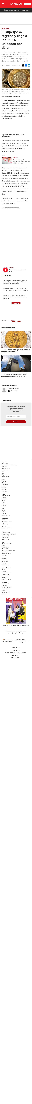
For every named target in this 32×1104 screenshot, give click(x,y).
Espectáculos (6, 495)
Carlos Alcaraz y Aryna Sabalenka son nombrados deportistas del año (15, 289)
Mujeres (4, 475)
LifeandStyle (6, 476)
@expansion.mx (16, 633)
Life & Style (5, 518)
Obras (3, 471)
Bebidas (4, 585)
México (4, 482)
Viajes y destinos (7, 587)
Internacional (6, 468)
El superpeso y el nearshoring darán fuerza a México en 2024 (21, 161)
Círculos (4, 499)
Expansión (5, 462)
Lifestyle (4, 577)
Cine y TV (5, 524)
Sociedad (5, 491)
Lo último (6, 275)
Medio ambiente (7, 543)
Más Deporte (6, 576)
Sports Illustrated (7, 568)
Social (3, 545)
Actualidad (5, 559)
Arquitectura (5, 537)
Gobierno (4, 481)
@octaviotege (17, 96)
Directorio (15, 658)
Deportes (4, 523)
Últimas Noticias (8, 10)
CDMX (3, 486)
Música (4, 526)
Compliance (15, 650)
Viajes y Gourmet (7, 504)
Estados (4, 487)
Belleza (4, 502)
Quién (3, 494)
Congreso (5, 484)
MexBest (4, 582)
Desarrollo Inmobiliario (9, 534)
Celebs (4, 513)
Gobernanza (5, 547)
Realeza (4, 497)
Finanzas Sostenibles (8, 550)
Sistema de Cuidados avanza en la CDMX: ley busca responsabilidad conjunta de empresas (15, 282)
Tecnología (5, 470)
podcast (11, 267)
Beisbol (4, 571)
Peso (19, 320)
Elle (3, 508)
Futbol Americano (7, 572)
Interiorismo (5, 539)
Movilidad (5, 548)
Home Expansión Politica (9, 465)
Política (23, 10)
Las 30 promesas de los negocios (16, 625)
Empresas (16, 10)
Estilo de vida (6, 515)
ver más (16, 303)
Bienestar (5, 590)
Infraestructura (6, 535)
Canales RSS (15, 655)
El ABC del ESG (6, 553)
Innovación (5, 552)
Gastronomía (5, 584)
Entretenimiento (6, 521)
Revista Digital (28, 3)
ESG (3, 473)
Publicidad (16, 648)
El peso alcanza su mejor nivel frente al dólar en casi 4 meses (15, 351)
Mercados (5, 28)
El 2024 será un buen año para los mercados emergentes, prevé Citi (13, 375)
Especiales (5, 564)
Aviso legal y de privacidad (15, 653)
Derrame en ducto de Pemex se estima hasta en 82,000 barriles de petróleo (15, 296)
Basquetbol (5, 574)
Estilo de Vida (6, 592)
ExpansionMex (20, 633)
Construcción (6, 532)
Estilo (3, 519)
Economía (15, 157)
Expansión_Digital (13, 388)
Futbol (4, 569)
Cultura (4, 505)
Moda (3, 500)
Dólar (13, 320)
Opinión (4, 489)
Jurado (4, 594)
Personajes (5, 589)
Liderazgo (5, 561)
